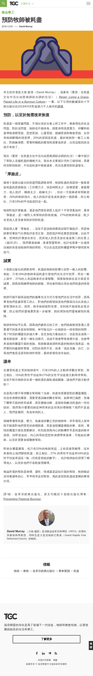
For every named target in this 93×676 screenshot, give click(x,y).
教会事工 (8, 12)
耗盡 (76, 570)
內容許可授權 (44, 660)
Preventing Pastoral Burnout (22, 499)
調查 (60, 106)
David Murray (26, 26)
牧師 (16, 570)
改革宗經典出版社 (44, 570)
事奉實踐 (64, 570)
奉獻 (55, 660)
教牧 (26, 570)
